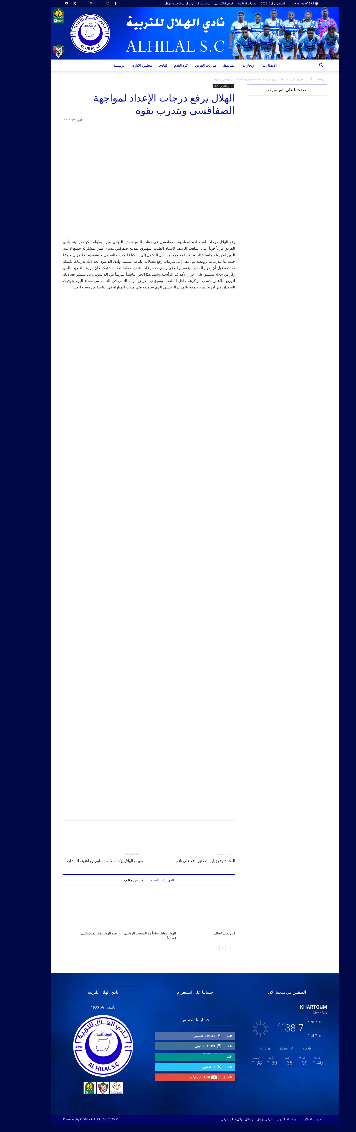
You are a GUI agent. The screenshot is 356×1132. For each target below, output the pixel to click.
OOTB (67, 1119)
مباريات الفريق (189, 65)
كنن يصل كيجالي (207, 933)
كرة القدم (164, 65)
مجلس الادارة (125, 65)
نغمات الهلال (155, 3)
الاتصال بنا (252, 65)
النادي (146, 65)
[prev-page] (213, 948)
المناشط (212, 65)
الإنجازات (231, 65)
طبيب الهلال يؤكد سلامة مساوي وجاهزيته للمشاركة (86, 861)
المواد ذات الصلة (145, 880)
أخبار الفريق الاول (284, 79)
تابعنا (212, 1036)
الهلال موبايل (187, 3)
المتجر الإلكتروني (207, 3)
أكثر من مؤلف (117, 880)
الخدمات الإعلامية (230, 3)
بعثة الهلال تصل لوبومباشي (82, 933)
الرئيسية (102, 65)
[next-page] (205, 948)
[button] (304, 65)
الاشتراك (210, 1077)
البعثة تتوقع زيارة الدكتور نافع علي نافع (188, 861)
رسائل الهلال (169, 3)
